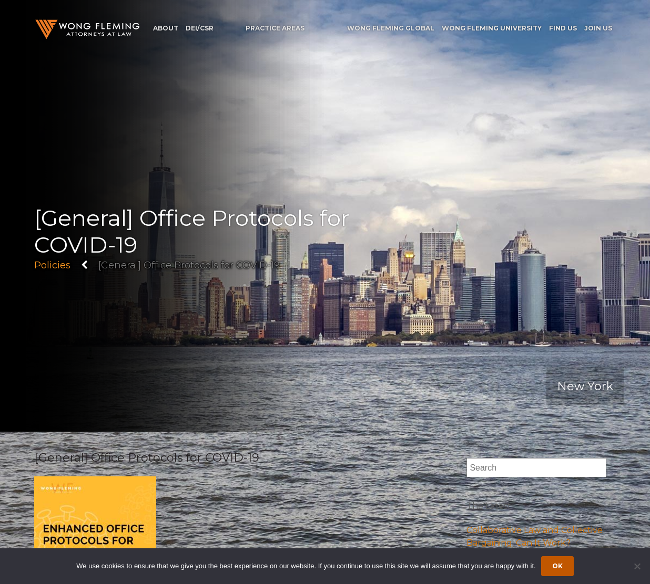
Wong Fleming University (492, 28)
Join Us (598, 28)
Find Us (563, 28)
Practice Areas (275, 28)
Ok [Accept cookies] (557, 566)
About (165, 28)
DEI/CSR (200, 28)
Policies (52, 264)
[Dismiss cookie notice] (637, 566)
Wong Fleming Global (390, 28)
